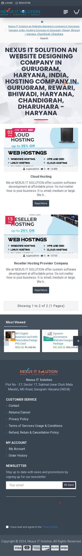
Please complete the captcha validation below (32, 502)
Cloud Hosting (41, 176)
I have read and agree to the (32, 527)
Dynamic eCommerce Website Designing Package (64, 338)
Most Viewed (15, 322)
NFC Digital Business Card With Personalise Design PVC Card (26, 338)
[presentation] (33, 513)
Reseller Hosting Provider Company (41, 263)
